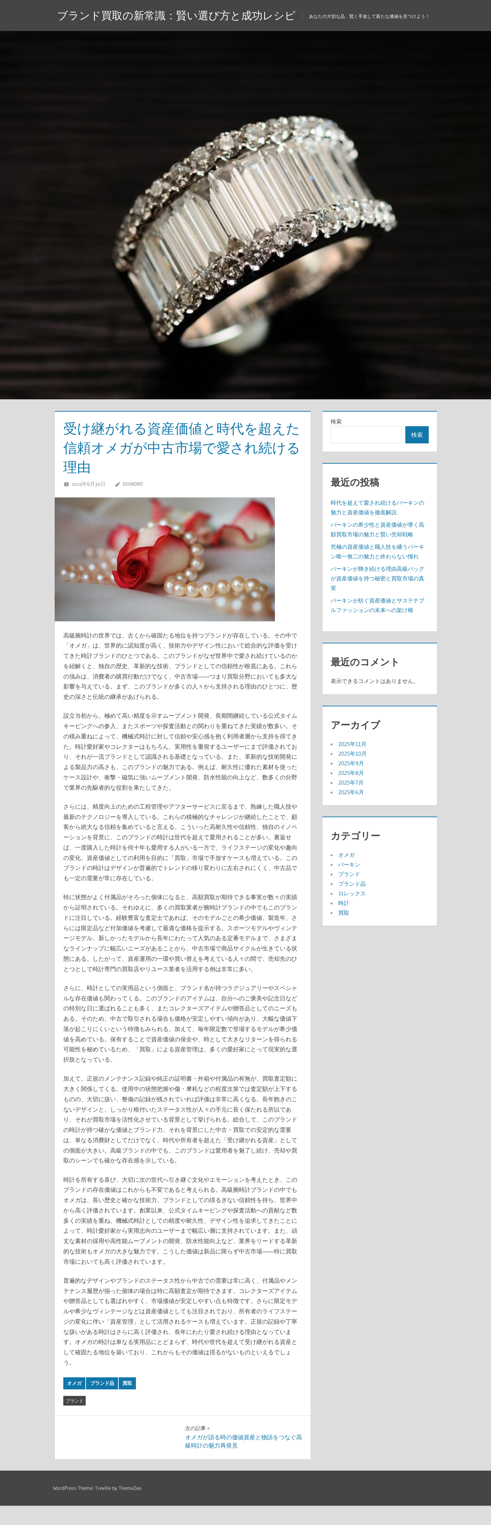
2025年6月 (351, 811)
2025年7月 (351, 801)
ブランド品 (102, 1402)
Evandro (133, 503)
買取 (127, 1402)
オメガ (74, 1402)
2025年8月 (351, 792)
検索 (336, 440)
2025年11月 (352, 763)
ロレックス (352, 912)
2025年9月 (351, 782)
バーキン (349, 883)
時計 (343, 922)
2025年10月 (352, 772)
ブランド (75, 1420)
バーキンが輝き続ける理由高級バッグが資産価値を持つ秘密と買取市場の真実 (377, 598)
